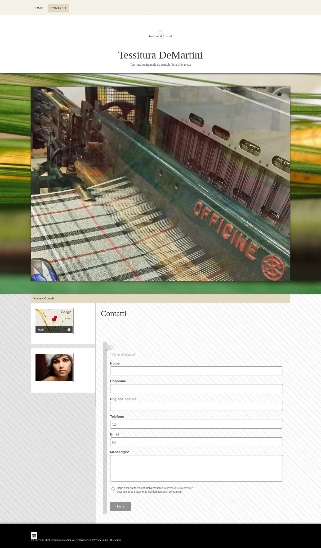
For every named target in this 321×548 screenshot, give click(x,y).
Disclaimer (115, 539)
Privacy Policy (100, 539)
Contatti (58, 8)
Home (38, 8)
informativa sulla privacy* (178, 488)
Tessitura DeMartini (160, 55)
